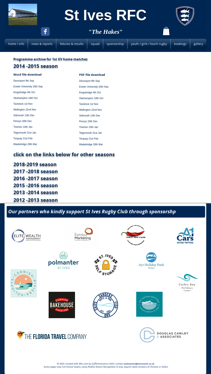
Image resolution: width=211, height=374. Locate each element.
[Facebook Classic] (45, 31)
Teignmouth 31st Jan (24, 132)
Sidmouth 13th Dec (23, 115)
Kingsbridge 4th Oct (24, 92)
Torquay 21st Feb (23, 138)
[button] (166, 31)
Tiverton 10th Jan (22, 126)
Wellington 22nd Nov (24, 109)
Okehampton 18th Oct (25, 98)
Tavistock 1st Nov (23, 103)
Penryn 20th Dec (22, 121)
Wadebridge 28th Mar (25, 144)
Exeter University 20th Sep (28, 86)
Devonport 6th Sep (23, 80)
